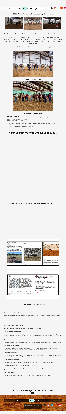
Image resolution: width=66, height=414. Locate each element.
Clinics (24, 9)
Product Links (16, 9)
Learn (44, 9)
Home (7, 9)
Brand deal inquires (34, 9)
